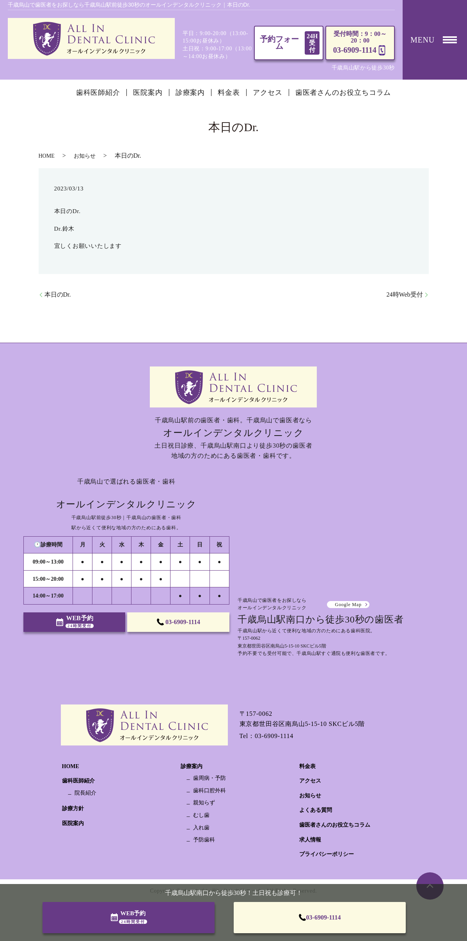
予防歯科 (204, 840)
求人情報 (310, 840)
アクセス (267, 92)
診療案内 (190, 92)
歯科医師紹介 (98, 92)
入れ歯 (201, 828)
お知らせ (85, 156)
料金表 (229, 92)
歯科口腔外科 (209, 790)
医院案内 (148, 92)
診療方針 (73, 808)
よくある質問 (315, 810)
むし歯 (201, 815)
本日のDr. (57, 294)
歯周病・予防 (209, 778)
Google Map (348, 604)
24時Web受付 (405, 294)
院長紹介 (85, 793)
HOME (47, 156)
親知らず (204, 803)
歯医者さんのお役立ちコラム (343, 92)
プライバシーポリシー (326, 854)
